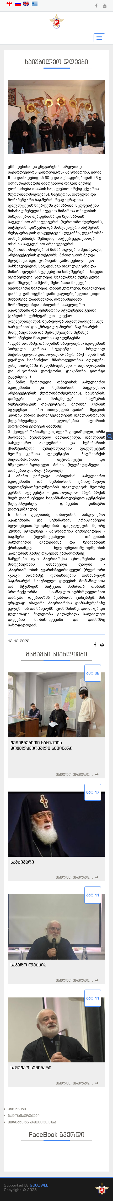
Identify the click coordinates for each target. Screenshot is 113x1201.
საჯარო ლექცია (28, 964)
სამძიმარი (22, 862)
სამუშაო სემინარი (30, 1067)
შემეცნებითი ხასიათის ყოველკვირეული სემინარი (41, 745)
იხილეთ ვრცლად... (74, 774)
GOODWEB (39, 1185)
